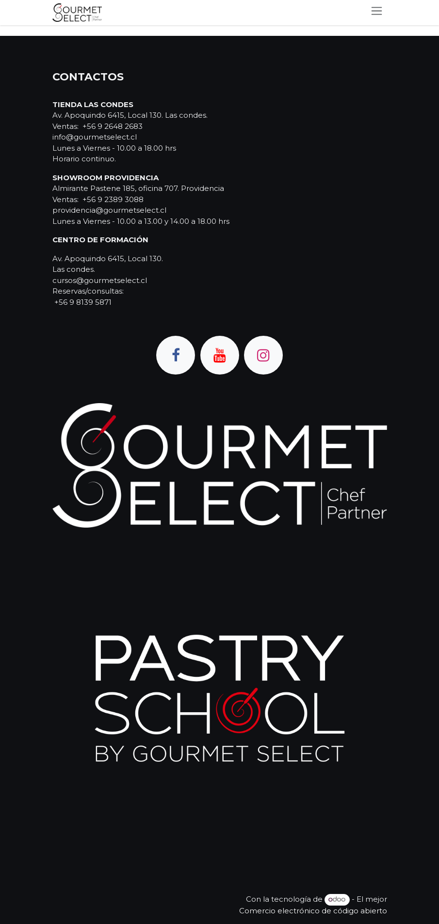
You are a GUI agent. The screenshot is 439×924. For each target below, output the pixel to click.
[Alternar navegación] (376, 12)
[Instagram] (263, 355)
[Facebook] (175, 355)
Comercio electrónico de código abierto (313, 910)
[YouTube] (219, 355)
